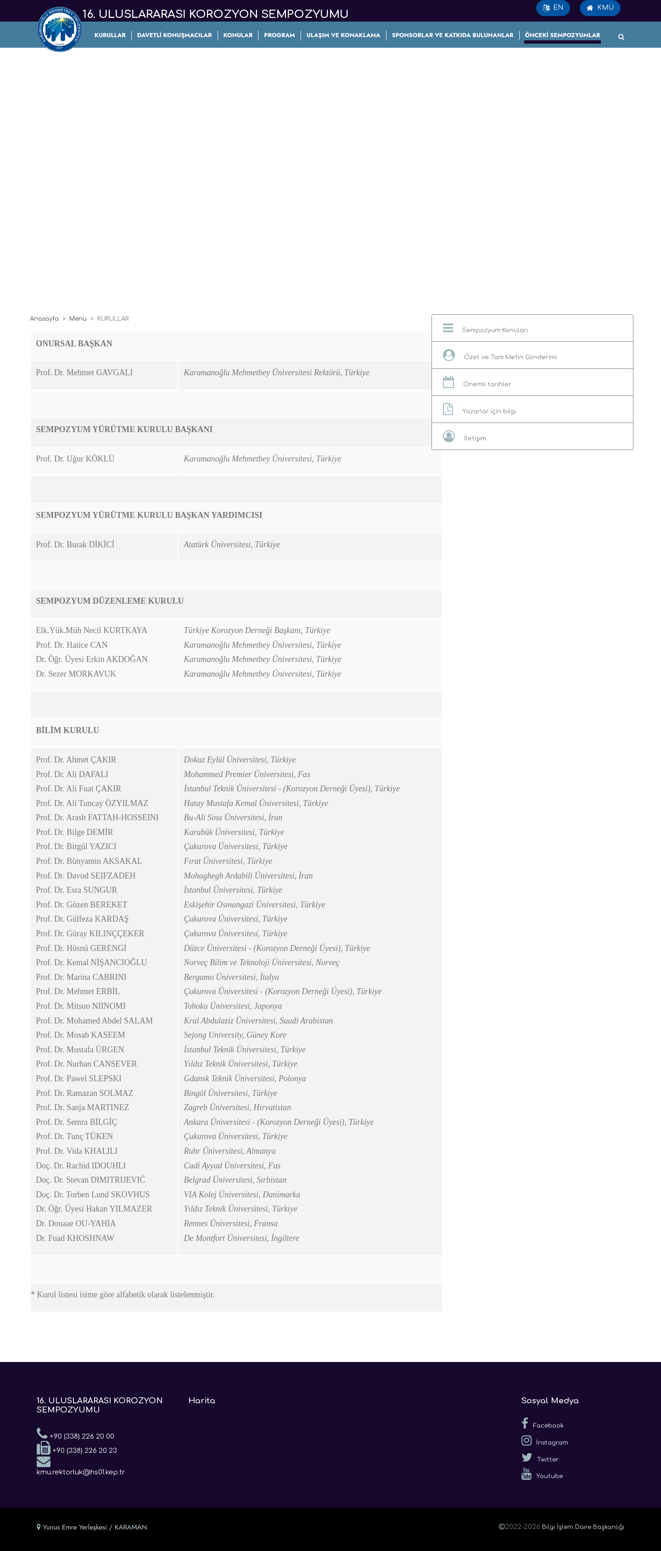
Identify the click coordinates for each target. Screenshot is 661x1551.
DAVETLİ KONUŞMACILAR (174, 35)
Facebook (542, 1423)
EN (553, 7)
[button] (532, 328)
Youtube (542, 1474)
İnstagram (544, 1440)
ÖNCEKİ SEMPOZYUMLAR (562, 35)
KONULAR (238, 35)
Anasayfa (44, 319)
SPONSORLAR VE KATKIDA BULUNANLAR (453, 35)
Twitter (540, 1457)
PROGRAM (279, 35)
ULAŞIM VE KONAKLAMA (344, 35)
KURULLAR (110, 35)
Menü (78, 319)
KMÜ (600, 7)
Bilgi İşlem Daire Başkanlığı (583, 1527)
